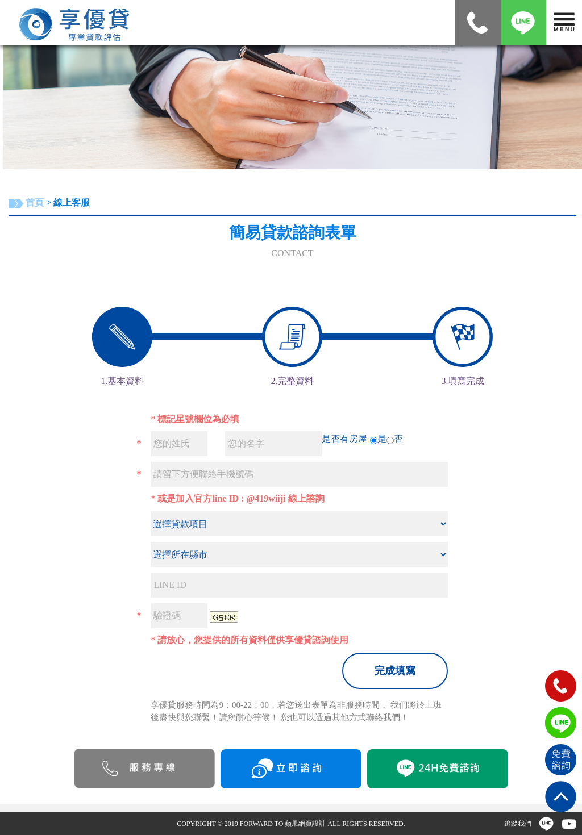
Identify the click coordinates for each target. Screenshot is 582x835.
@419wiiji (265, 498)
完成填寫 (395, 671)
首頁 (35, 202)
